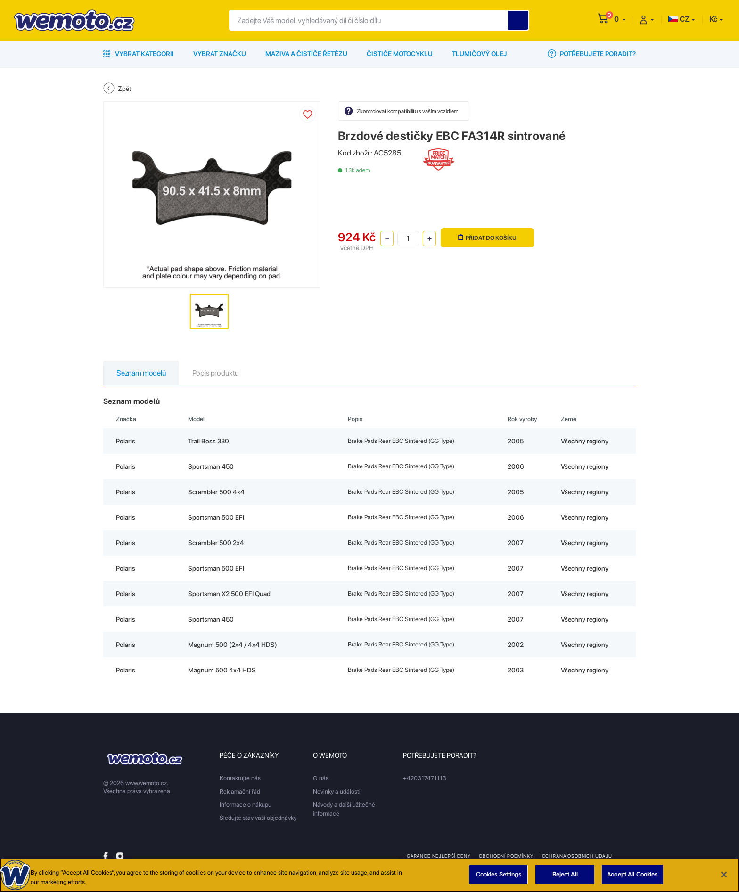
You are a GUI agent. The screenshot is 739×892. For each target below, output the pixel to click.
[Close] (724, 877)
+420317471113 (424, 778)
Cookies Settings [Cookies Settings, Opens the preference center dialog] (498, 878)
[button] (620, 19)
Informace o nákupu (245, 804)
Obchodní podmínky (506, 856)
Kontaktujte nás (240, 778)
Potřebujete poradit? (592, 53)
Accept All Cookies (632, 878)
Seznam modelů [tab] (141, 372)
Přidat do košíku (487, 238)
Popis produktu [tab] (215, 372)
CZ (679, 19)
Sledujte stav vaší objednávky (258, 817)
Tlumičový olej (479, 53)
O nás (320, 778)
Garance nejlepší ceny (438, 856)
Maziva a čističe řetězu (306, 53)
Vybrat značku (219, 53)
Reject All (565, 878)
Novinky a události (337, 791)
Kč (713, 19)
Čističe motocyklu (400, 53)
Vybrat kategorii (138, 53)
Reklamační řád (240, 791)
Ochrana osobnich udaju (577, 856)
